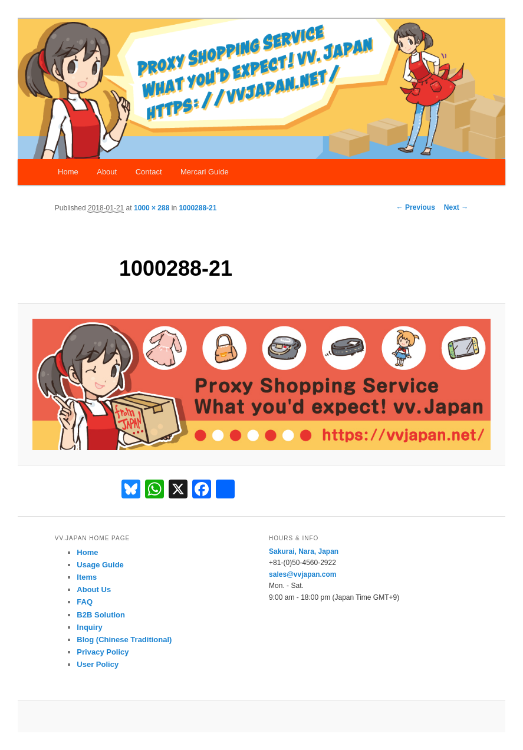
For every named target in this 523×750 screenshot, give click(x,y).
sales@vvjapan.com (302, 574)
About (107, 171)
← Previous (415, 207)
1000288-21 (197, 208)
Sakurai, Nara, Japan (303, 551)
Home (68, 171)
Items (87, 577)
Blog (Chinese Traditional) (124, 639)
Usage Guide (100, 564)
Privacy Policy (103, 651)
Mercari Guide (204, 171)
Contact (149, 171)
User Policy (98, 664)
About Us (94, 589)
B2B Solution (101, 614)
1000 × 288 (151, 208)
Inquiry (89, 627)
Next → (456, 207)
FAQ (85, 601)
